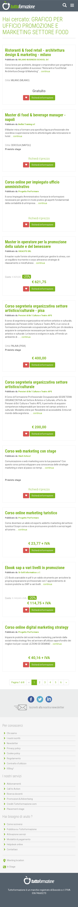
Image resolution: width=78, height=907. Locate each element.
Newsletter (12, 743)
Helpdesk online (15, 844)
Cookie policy (13, 753)
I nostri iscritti (13, 738)
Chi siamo (12, 733)
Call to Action (13, 789)
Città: (7, 80)
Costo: (8, 277)
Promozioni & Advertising (20, 799)
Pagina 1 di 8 (17, 682)
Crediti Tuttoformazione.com (22, 804)
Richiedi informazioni (42, 97)
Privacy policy (14, 748)
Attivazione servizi (16, 834)
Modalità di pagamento (18, 839)
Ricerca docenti (15, 794)
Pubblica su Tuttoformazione (22, 829)
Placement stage (15, 809)
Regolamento (14, 758)
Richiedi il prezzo (39, 158)
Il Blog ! (10, 768)
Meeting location (13, 860)
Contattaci (12, 849)
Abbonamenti (14, 783)
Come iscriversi (14, 824)
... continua (44, 71)
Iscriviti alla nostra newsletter (39, 707)
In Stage (8, 866)
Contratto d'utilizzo (16, 763)
